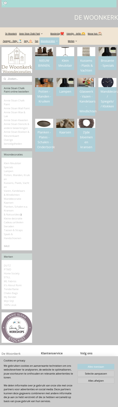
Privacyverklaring (53, 384)
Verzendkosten (51, 379)
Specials (8, 167)
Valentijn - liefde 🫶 (76, 34)
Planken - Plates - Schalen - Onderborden (45, 139)
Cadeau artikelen (13, 222)
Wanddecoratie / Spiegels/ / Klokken (108, 98)
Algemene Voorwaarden (58, 365)
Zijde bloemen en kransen (86, 139)
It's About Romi (13, 285)
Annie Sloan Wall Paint (17, 108)
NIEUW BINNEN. (44, 63)
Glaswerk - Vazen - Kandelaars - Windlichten (87, 101)
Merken (72, 41)
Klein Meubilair (65, 63)
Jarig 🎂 (28, 41)
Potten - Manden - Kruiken (44, 96)
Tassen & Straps (13, 230)
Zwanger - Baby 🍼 (12, 41)
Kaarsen (65, 132)
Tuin (36, 41)
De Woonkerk (11, 34)
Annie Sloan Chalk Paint (31, 34)
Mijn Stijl (9, 301)
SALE (7, 246)
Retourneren (50, 370)
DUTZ (7, 265)
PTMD (7, 269)
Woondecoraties (49, 41)
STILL (7, 277)
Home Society (12, 273)
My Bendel (10, 297)
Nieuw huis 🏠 (95, 34)
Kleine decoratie (13, 218)
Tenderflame (11, 289)
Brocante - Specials (107, 63)
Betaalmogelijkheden (56, 375)
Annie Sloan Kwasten (16, 120)
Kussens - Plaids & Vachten (86, 65)
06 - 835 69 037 (16, 358)
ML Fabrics (10, 281)
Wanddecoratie (12, 198)
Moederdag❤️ (57, 34)
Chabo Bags (11, 293)
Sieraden (9, 226)
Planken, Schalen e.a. (16, 206)
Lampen (65, 91)
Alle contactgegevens (16, 363)
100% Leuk (10, 305)
